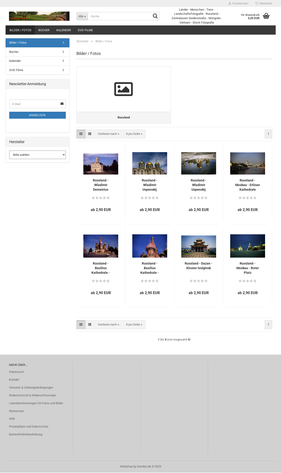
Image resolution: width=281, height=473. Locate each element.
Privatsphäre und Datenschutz (28, 427)
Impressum (16, 372)
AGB (12, 419)
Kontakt (14, 380)
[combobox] (108, 134)
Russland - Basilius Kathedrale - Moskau (100, 268)
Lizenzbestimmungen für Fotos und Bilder (36, 403)
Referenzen (16, 411)
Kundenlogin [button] (238, 3)
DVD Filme (85, 30)
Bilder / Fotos (20, 30)
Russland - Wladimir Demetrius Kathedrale (101, 185)
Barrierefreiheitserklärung (25, 435)
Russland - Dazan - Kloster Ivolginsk (198, 266)
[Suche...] (82, 16)
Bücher (43, 30)
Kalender (63, 30)
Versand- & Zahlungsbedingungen (31, 388)
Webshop (126, 467)
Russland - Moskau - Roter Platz (247, 268)
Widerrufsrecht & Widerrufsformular (32, 396)
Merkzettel (263, 3)
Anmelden (37, 115)
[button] (80, 134)
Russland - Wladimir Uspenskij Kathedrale (150, 185)
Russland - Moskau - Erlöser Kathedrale (247, 185)
